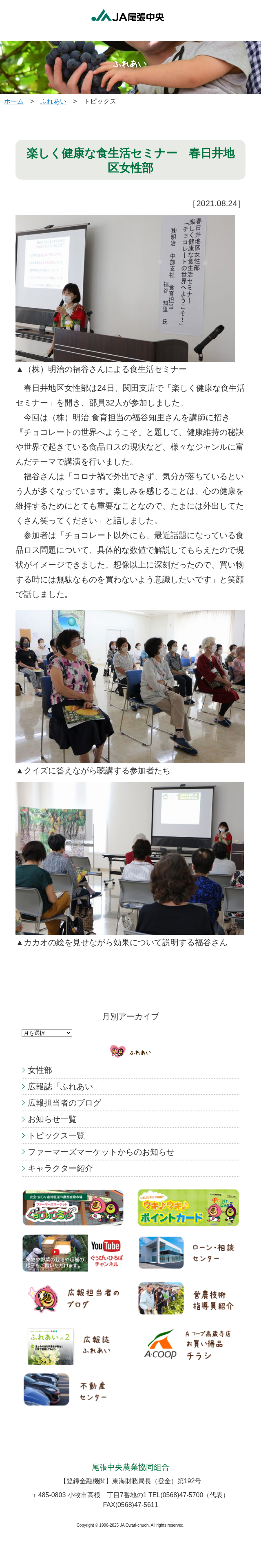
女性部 (40, 1070)
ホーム (14, 101)
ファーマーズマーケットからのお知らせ (101, 1151)
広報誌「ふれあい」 (64, 1086)
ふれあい (53, 101)
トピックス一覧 (56, 1135)
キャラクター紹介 (60, 1168)
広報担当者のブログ (64, 1102)
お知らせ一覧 (52, 1119)
